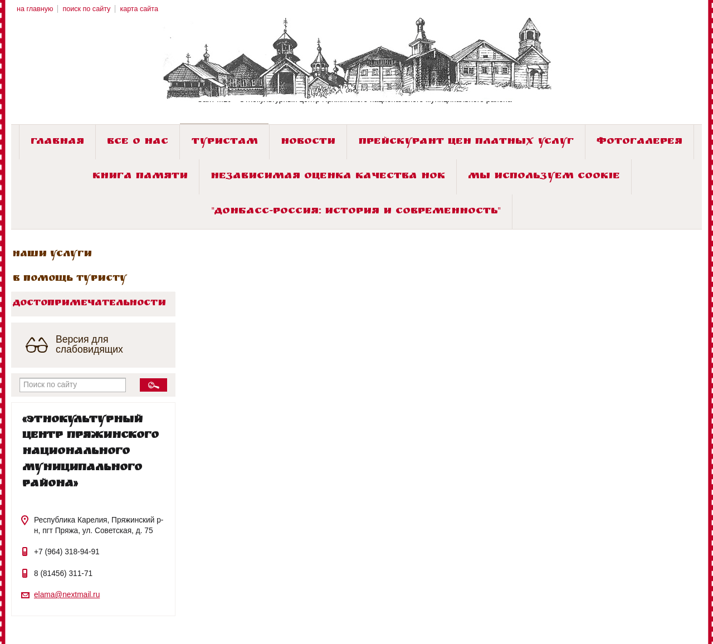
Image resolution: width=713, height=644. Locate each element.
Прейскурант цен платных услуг (466, 142)
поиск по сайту (86, 9)
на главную (35, 9)
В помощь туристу (70, 279)
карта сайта (139, 9)
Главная (57, 142)
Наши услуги (52, 254)
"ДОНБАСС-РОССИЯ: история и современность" (356, 212)
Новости (308, 142)
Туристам (225, 142)
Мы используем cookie (544, 177)
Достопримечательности (89, 303)
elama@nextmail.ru (67, 595)
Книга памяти (140, 177)
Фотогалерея (639, 142)
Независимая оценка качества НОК (328, 177)
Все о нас (137, 142)
